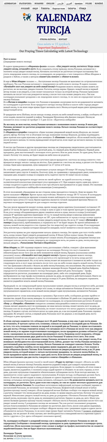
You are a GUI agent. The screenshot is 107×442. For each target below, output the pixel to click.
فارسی (60, 3)
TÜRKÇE (82, 8)
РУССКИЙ (25, 8)
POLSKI (88, 3)
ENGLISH (50, 3)
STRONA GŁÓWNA (48, 39)
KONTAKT (63, 39)
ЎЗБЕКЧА (45, 8)
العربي (69, 3)
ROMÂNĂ (99, 3)
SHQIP (35, 8)
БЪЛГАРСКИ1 (25, 3)
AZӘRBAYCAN (10, 3)
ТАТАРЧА (72, 8)
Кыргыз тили (58, 8)
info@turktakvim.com (24, 438)
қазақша (78, 3)
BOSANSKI (38, 3)
